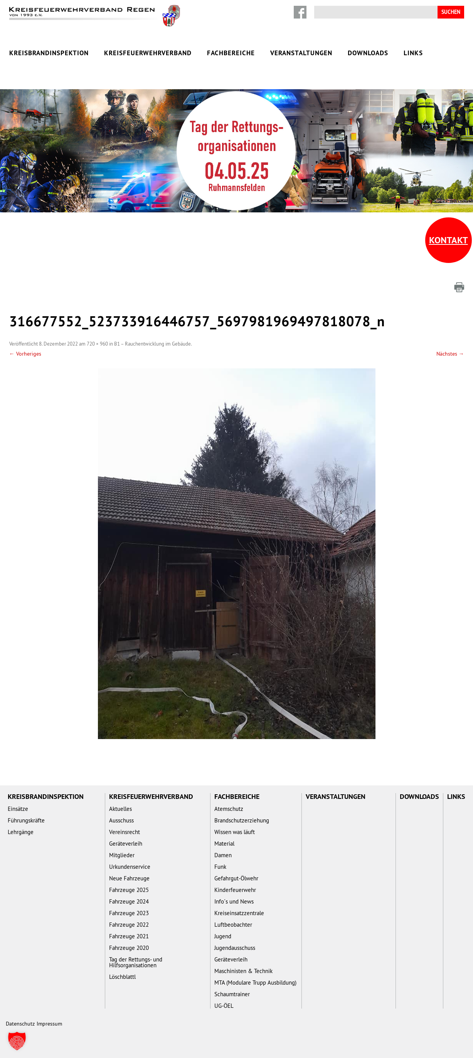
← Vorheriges (25, 353)
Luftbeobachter (233, 924)
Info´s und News (234, 901)
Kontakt (448, 240)
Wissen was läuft (234, 832)
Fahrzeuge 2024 (129, 901)
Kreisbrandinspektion (49, 53)
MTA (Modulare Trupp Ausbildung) (255, 982)
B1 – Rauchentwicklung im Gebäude (152, 344)
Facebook (300, 12)
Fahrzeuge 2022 (129, 924)
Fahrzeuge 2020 (129, 947)
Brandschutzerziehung (241, 820)
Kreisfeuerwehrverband (148, 53)
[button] (17, 1041)
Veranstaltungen (301, 53)
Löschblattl (122, 976)
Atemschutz (228, 808)
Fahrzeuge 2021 (129, 936)
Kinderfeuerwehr (235, 890)
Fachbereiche (231, 53)
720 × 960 (97, 344)
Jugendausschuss (234, 947)
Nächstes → (450, 353)
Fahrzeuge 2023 (129, 913)
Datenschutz (20, 1023)
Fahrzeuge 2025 (129, 890)
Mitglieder (122, 855)
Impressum (49, 1023)
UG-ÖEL (224, 1005)
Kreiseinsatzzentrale (239, 913)
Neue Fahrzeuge (129, 878)
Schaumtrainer (232, 994)
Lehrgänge (21, 832)
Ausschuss (121, 820)
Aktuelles (120, 808)
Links (413, 53)
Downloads (368, 53)
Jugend (222, 936)
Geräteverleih (125, 843)
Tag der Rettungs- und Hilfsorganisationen (135, 962)
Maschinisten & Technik (243, 971)
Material (224, 843)
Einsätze (18, 808)
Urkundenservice (129, 866)
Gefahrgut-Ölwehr (236, 878)
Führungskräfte (26, 820)
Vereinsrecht (124, 832)
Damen (223, 855)
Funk (220, 866)
